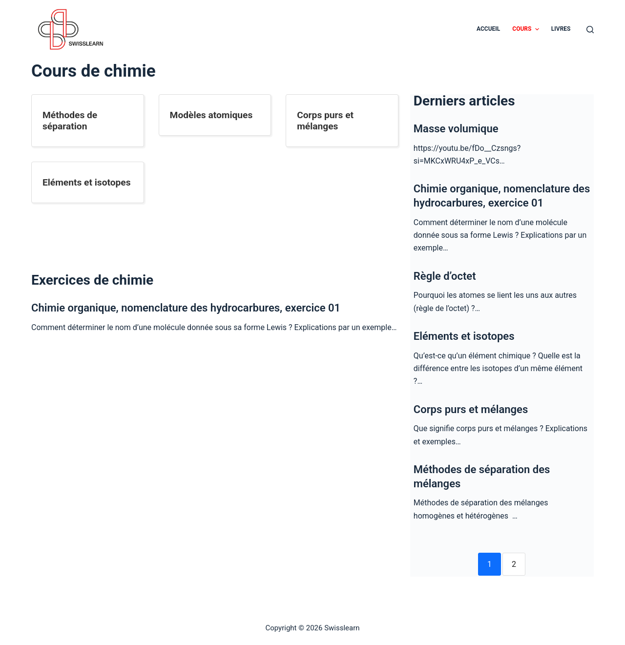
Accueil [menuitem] (488, 28)
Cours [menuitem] (527, 29)
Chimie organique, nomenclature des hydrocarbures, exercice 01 (185, 308)
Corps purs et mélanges (325, 120)
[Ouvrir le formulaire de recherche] (590, 29)
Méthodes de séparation (69, 120)
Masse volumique (456, 129)
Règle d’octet (445, 276)
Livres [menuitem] (561, 28)
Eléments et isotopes (86, 182)
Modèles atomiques (211, 115)
